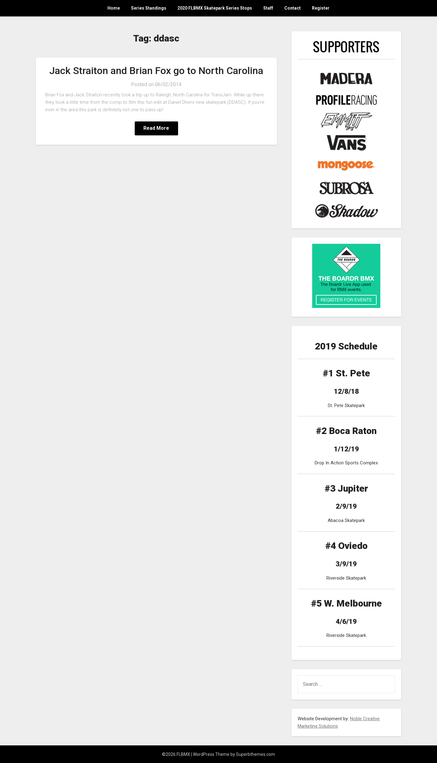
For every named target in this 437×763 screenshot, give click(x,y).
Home (113, 8)
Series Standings (148, 8)
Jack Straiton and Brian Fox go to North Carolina (156, 71)
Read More (156, 128)
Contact (292, 8)
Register (321, 8)
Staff (268, 8)
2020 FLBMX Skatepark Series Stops (214, 8)
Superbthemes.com (255, 754)
